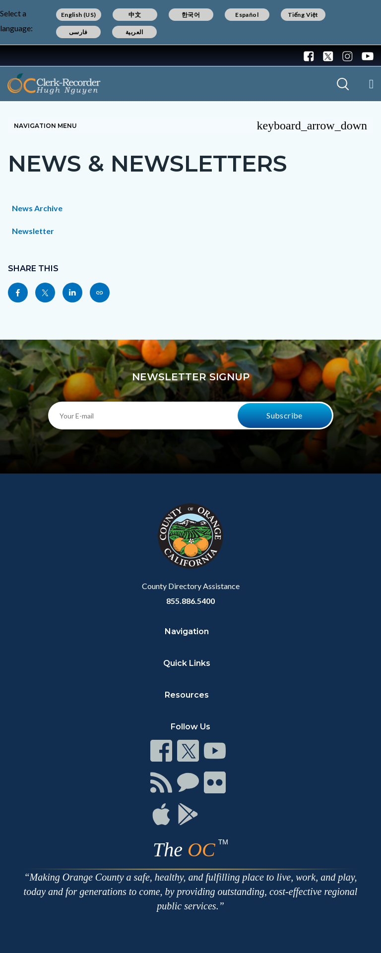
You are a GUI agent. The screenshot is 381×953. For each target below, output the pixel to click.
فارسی (78, 32)
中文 (134, 14)
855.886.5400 (190, 600)
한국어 (191, 14)
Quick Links (186, 663)
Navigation (187, 631)
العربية (134, 32)
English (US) (78, 14)
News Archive (37, 208)
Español (246, 14)
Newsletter (33, 231)
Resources (187, 695)
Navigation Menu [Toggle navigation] (190, 125)
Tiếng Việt (303, 14)
